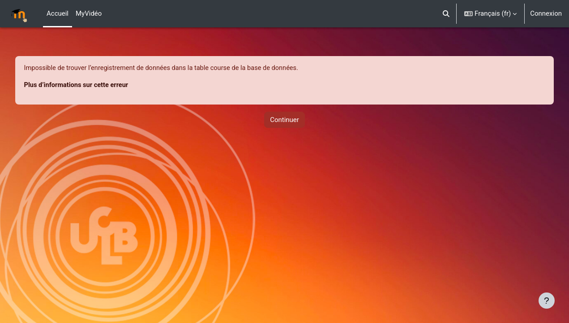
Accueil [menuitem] (57, 13)
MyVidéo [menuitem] (89, 13)
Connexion (546, 13)
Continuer (284, 120)
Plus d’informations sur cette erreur (94, 86)
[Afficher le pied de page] (547, 300)
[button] (446, 13)
